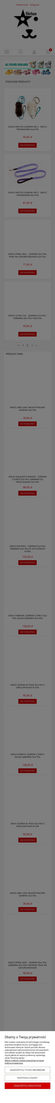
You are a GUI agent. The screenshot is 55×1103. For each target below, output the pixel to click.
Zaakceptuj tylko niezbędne (27, 1070)
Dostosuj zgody (27, 1078)
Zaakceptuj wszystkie (27, 1085)
